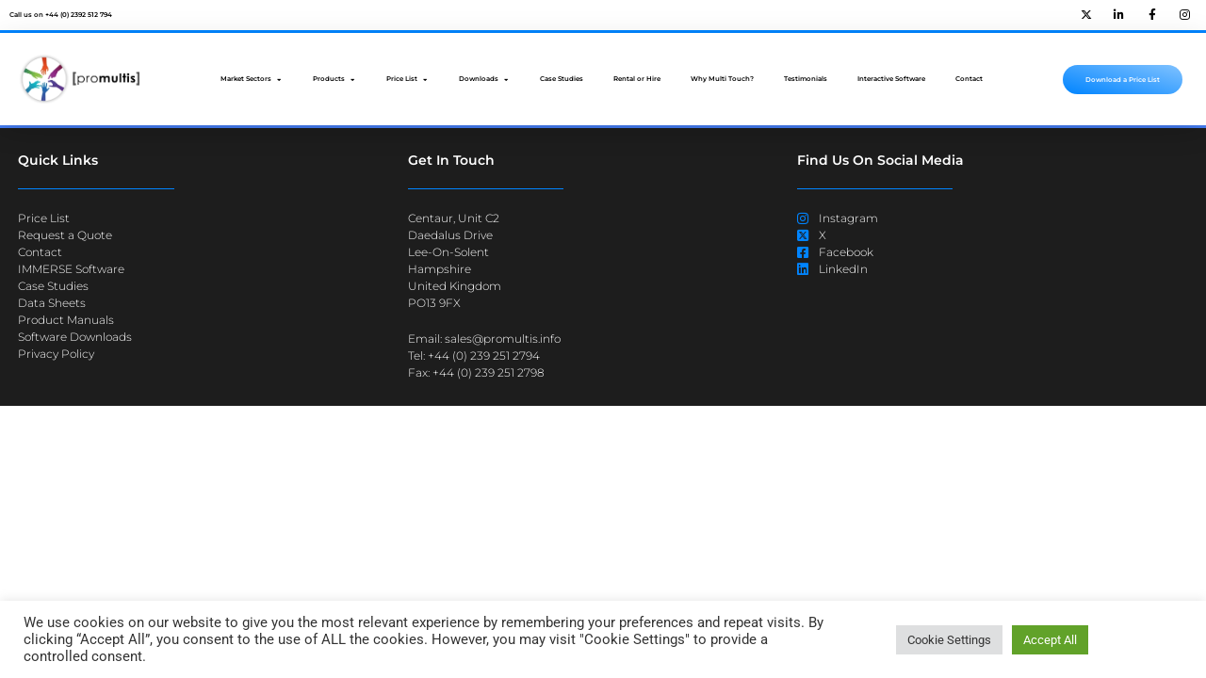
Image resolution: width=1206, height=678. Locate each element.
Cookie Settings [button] (949, 640)
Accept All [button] (1050, 640)
